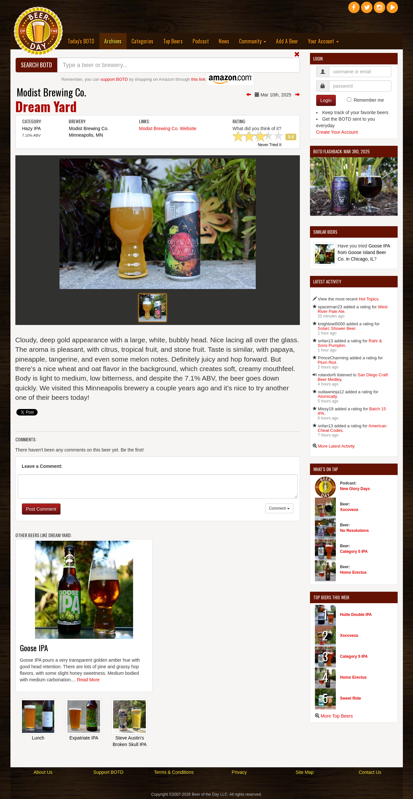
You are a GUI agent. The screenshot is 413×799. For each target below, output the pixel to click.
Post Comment (41, 509)
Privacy (239, 772)
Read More (88, 679)
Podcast (201, 41)
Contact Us (370, 772)
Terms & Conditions (174, 772)
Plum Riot (327, 362)
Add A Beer (287, 41)
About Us (43, 772)
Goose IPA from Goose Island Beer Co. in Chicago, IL (364, 252)
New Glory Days (355, 488)
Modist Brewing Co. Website (168, 128)
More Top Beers (336, 716)
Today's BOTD (81, 41)
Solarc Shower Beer (336, 328)
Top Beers (173, 41)
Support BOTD (109, 772)
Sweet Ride (350, 698)
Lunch (38, 737)
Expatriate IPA (83, 737)
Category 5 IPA (354, 551)
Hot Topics (368, 299)
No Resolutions (354, 530)
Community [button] (252, 41)
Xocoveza (349, 509)
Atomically (327, 396)
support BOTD (114, 79)
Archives (115, 41)
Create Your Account (337, 132)
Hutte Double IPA (356, 614)
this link (198, 79)
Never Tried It (269, 145)
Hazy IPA (31, 128)
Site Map (305, 772)
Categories (142, 41)
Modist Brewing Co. (51, 92)
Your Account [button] (323, 41)
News (224, 41)
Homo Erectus (353, 572)
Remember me (368, 100)
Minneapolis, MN (86, 135)
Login (326, 100)
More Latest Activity (336, 446)
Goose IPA (34, 648)
